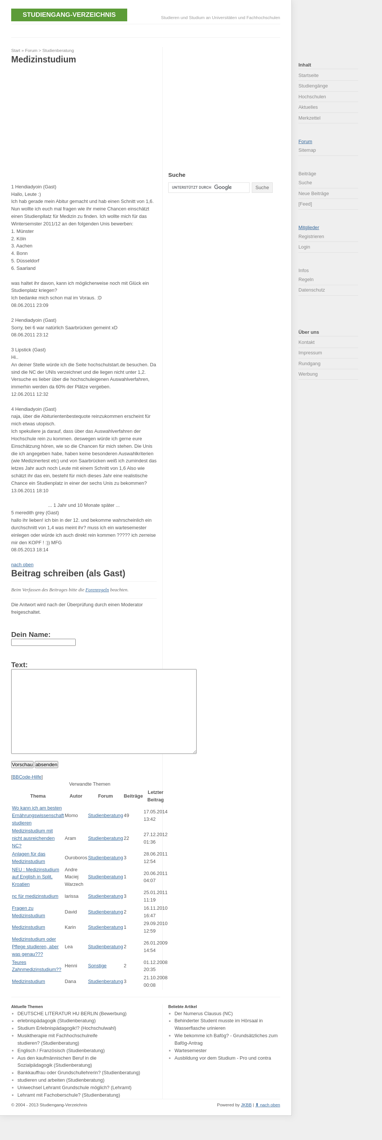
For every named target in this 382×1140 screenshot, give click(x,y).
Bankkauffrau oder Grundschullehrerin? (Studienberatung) (79, 1090)
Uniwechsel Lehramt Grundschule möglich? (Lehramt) (75, 1104)
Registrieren (311, 236)
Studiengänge (313, 86)
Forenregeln (97, 589)
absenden (46, 781)
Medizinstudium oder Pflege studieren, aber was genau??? (35, 963)
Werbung (308, 374)
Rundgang (309, 363)
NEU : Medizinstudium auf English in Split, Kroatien (35, 894)
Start (15, 50)
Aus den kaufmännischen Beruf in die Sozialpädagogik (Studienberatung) (57, 1078)
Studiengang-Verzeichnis (69, 14)
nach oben (22, 564)
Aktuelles (308, 107)
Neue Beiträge (313, 193)
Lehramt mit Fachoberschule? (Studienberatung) (69, 1112)
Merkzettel (309, 118)
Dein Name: (31, 634)
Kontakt (306, 342)
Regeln (306, 279)
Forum (31, 50)
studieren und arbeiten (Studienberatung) (61, 1097)
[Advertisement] (147, 30)
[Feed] (305, 204)
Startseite (308, 75)
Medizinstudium (28, 944)
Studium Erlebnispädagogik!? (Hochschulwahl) (67, 1045)
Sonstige (97, 982)
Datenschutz (311, 290)
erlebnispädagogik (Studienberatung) (57, 1038)
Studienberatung (58, 50)
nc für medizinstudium (35, 913)
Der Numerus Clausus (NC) (204, 1030)
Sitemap (307, 150)
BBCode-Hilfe (27, 794)
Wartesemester (191, 1067)
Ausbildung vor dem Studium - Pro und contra (223, 1075)
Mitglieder (308, 227)
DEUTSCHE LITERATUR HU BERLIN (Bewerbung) (72, 1030)
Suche (305, 182)
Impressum (310, 352)
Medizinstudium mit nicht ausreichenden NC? (33, 855)
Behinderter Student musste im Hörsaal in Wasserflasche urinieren (219, 1041)
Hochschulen (312, 96)
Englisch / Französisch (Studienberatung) (61, 1067)
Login (304, 247)
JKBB (246, 1121)
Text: (19, 665)
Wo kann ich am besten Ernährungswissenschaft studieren (38, 832)
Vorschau (22, 781)
